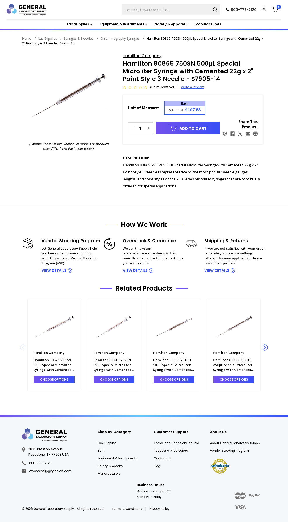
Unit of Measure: (143, 107)
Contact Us (162, 458)
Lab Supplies (107, 443)
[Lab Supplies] (78, 24)
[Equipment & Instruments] (123, 24)
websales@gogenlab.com (47, 471)
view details (54, 270)
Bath (101, 450)
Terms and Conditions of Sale (176, 443)
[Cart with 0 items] (276, 9)
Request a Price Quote (171, 450)
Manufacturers (208, 24)
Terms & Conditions (127, 508)
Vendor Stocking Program (229, 450)
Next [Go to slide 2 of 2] (265, 347)
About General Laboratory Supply (235, 443)
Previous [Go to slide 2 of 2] (23, 347)
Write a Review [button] (192, 87)
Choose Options (54, 379)
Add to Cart (188, 128)
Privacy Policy (159, 508)
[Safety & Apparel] (171, 24)
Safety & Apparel (110, 466)
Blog (157, 466)
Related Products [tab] (144, 288)
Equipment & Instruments (117, 458)
